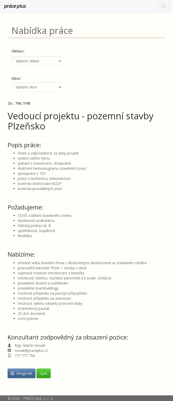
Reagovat (21, 373)
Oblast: (18, 51)
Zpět (43, 373)
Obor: (16, 78)
